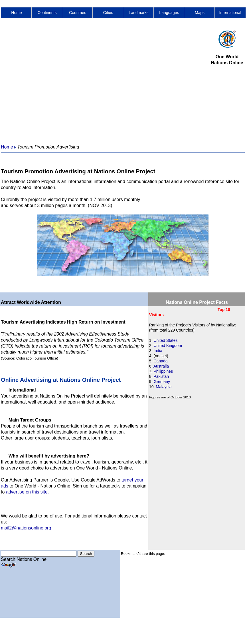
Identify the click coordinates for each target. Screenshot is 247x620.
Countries (77, 12)
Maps (200, 12)
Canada (160, 361)
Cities (108, 12)
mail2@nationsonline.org (26, 527)
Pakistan (161, 376)
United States (165, 340)
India (157, 350)
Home (16, 12)
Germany (161, 381)
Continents (47, 12)
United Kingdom (167, 345)
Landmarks (138, 12)
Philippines (163, 371)
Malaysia (163, 386)
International (230, 12)
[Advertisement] (53, 84)
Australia (161, 366)
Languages (169, 12)
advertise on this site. (27, 491)
